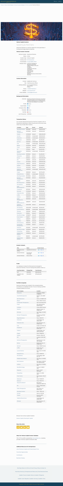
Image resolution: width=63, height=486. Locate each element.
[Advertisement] (31, 14)
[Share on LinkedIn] (24, 427)
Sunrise (18, 136)
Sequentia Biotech (19, 152)
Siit (17, 149)
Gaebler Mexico (30, 475)
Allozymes (19, 156)
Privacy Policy (37, 468)
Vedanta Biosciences (19, 170)
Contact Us (43, 468)
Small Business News (43, 471)
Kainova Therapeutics (20, 132)
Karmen (19, 141)
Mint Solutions (20, 222)
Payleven (19, 227)
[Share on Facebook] (18, 427)
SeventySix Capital (28, 418)
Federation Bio (20, 193)
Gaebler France (22, 475)
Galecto (18, 196)
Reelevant (19, 139)
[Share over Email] (28, 427)
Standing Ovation (21, 129)
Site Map (19, 468)
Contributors (19, 455)
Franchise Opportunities (22, 452)
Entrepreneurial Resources (31, 471)
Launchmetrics (20, 209)
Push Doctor (20, 217)
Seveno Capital (20, 418)
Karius (18, 157)
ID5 (17, 159)
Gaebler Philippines (39, 475)
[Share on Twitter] (21, 427)
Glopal (18, 172)
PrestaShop (19, 231)
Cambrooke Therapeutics (20, 225)
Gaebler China (42, 478)
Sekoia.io (19, 167)
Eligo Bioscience (20, 163)
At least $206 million (32, 61)
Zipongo (19, 211)
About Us (24, 468)
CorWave (19, 220)
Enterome (19, 137)
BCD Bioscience (20, 182)
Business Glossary (21, 458)
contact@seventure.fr (32, 92)
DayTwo (19, 218)
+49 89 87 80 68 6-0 (31, 88)
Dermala (19, 191)
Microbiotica (20, 184)
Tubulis (18, 134)
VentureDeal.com (36, 438)
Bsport (18, 145)
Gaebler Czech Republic (23, 478)
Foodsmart (19, 189)
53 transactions (30, 59)
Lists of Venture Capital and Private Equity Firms (28, 449)
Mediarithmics (20, 174)
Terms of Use (30, 468)
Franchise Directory (19, 471)
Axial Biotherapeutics (20, 187)
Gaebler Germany (34, 478)
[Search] (55, 1)
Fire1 (18, 143)
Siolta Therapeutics (20, 199)
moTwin (19, 236)
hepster (18, 165)
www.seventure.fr (31, 90)
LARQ (18, 195)
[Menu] (60, 1)
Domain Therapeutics (20, 178)
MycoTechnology (21, 215)
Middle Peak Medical (20, 234)
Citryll (18, 147)
